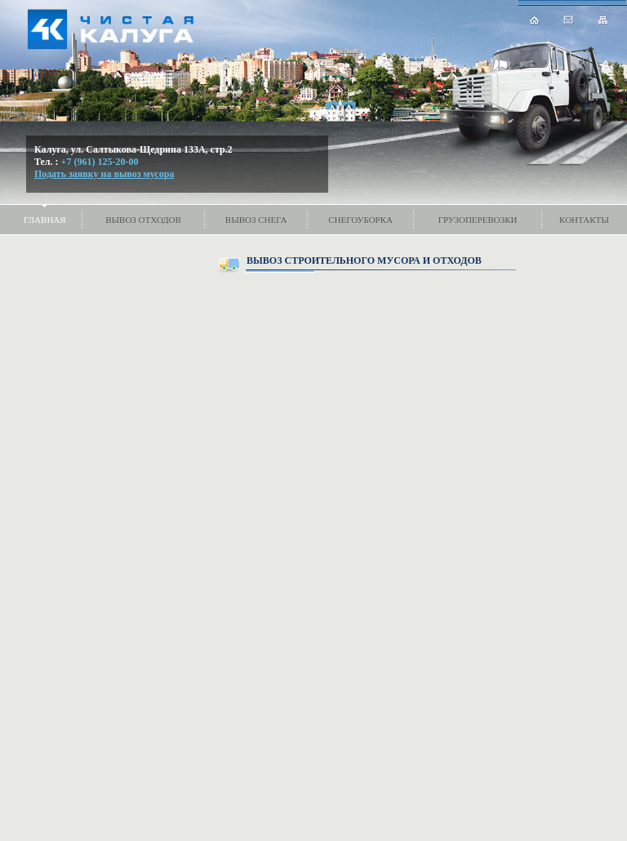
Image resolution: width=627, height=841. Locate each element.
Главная (45, 220)
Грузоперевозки (478, 220)
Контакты (584, 220)
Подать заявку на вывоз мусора (104, 174)
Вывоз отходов (143, 220)
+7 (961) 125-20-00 (100, 161)
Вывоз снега (256, 220)
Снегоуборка (360, 220)
